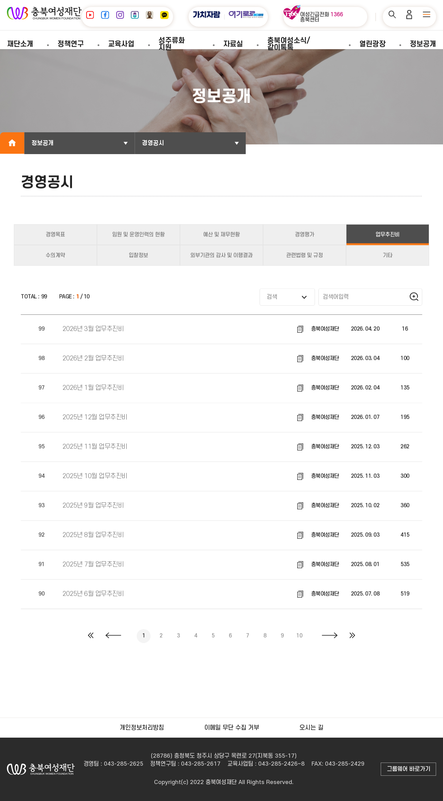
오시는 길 (311, 728)
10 (299, 640)
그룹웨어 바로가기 (408, 769)
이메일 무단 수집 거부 (231, 728)
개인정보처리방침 (142, 728)
